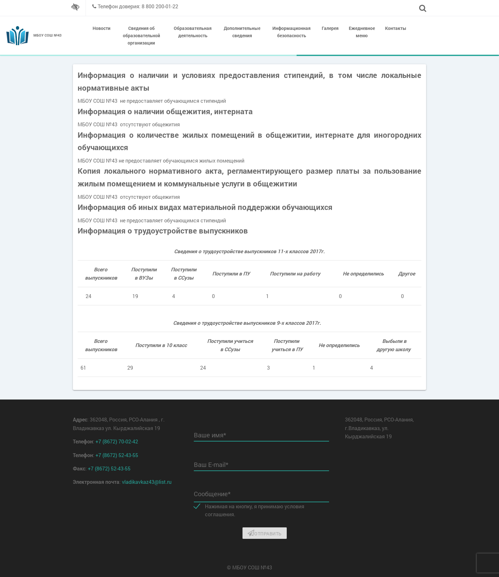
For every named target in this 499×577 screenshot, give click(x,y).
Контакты (395, 28)
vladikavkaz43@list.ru (147, 481)
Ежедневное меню (362, 31)
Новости (101, 28)
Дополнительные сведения (242, 31)
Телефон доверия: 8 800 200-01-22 (138, 6)
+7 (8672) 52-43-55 (116, 455)
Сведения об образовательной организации (141, 35)
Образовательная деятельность (193, 31)
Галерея (330, 28)
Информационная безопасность (291, 31)
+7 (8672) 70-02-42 (116, 441)
